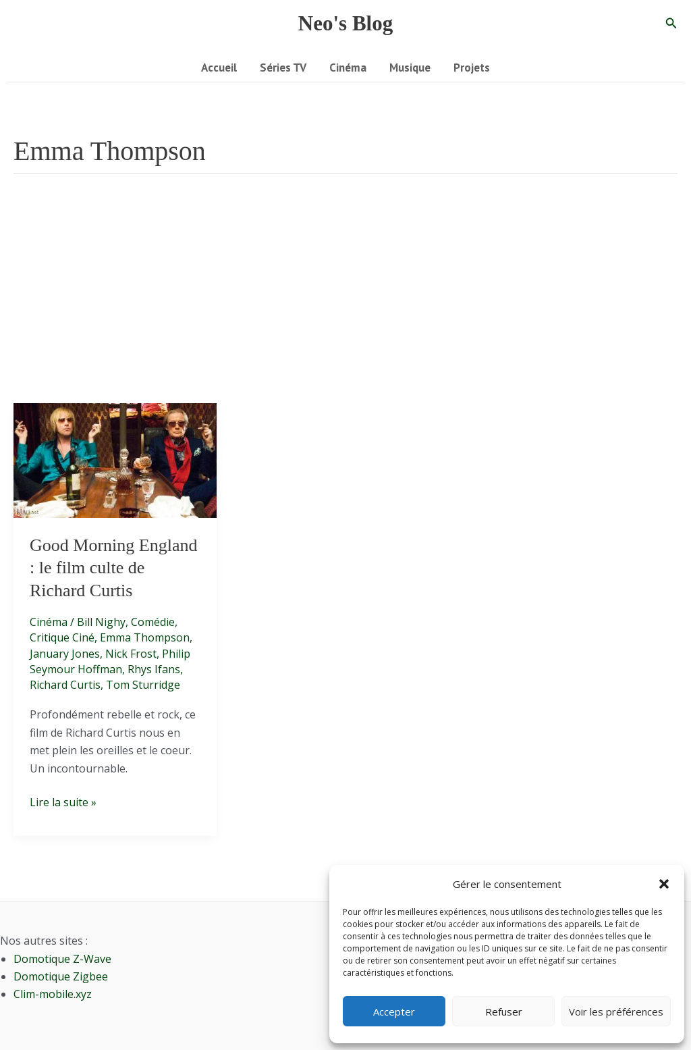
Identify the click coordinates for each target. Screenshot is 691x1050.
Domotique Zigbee (60, 976)
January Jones (65, 653)
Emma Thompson (145, 637)
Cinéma (48, 621)
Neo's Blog (345, 23)
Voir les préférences (616, 1011)
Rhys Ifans (154, 669)
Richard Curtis (65, 684)
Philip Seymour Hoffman (110, 661)
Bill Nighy (101, 621)
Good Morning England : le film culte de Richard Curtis (113, 568)
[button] (664, 884)
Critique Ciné (62, 637)
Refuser (503, 1011)
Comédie (153, 621)
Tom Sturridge (143, 684)
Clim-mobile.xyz (52, 994)
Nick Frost (131, 653)
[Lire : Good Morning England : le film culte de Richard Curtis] (115, 459)
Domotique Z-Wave (62, 958)
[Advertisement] (345, 301)
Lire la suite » (63, 802)
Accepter (394, 1011)
